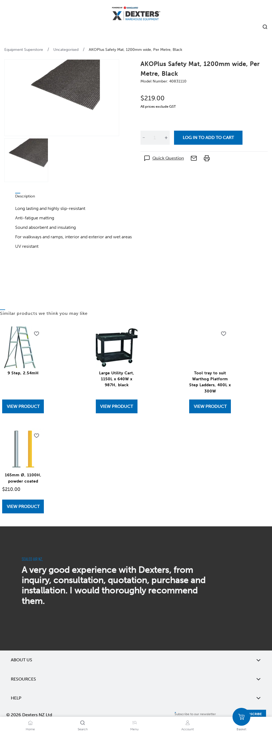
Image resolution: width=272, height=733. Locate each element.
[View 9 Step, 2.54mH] (23, 406)
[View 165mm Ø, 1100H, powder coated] (23, 506)
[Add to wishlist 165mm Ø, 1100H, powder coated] (37, 436)
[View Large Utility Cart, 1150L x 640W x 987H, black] (116, 406)
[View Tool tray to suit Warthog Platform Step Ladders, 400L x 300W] (210, 406)
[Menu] (134, 722)
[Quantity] (154, 138)
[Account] (187, 722)
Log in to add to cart (208, 137)
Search (83, 729)
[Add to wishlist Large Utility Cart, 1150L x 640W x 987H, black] (130, 334)
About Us (136, 660)
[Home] (136, 14)
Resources (136, 679)
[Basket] (241, 717)
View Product (23, 406)
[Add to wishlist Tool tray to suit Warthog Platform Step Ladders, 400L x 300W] (224, 334)
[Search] (82, 722)
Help (136, 698)
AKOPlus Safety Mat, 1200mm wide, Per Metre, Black (135, 49)
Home (30, 729)
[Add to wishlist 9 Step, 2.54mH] (37, 334)
